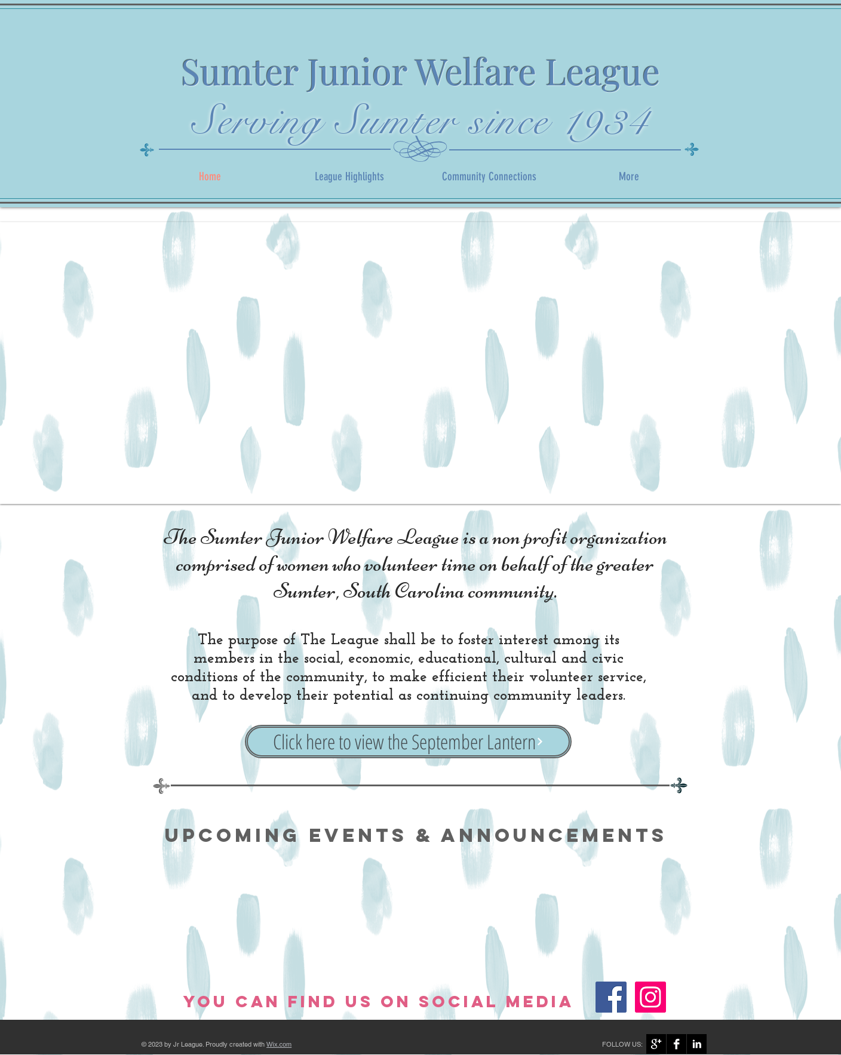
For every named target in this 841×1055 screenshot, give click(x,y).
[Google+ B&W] (656, 1044)
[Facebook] (611, 997)
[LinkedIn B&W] (697, 1044)
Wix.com (278, 1044)
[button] (420, 363)
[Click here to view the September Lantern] (408, 741)
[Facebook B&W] (676, 1044)
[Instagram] (650, 997)
